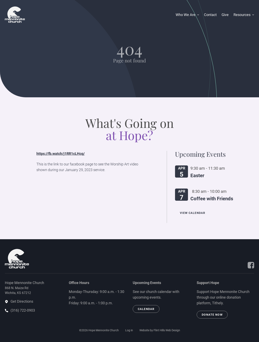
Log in (129, 330)
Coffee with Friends (211, 199)
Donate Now (212, 314)
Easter (197, 175)
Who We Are (185, 15)
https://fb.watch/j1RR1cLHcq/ (60, 153)
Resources (242, 15)
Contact (210, 15)
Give (225, 15)
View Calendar (192, 212)
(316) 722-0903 (23, 310)
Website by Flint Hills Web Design (159, 330)
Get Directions (22, 301)
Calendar (146, 309)
